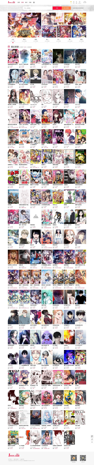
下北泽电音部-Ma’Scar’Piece (13, 425)
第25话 (34, 87)
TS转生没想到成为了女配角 (47, 64)
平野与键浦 (66, 405)
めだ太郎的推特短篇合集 (35, 445)
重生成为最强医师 (45, 365)
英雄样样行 (77, 305)
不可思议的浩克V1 (11, 184)
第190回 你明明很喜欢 (48, 267)
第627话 (79, 167)
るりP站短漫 (21, 445)
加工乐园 (32, 84)
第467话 (11, 187)
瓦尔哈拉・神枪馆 (67, 385)
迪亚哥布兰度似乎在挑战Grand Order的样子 (28, 425)
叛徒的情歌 (77, 405)
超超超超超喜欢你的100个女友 (14, 64)
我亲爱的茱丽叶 (11, 345)
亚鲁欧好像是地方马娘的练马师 (25, 204)
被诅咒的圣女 (55, 64)
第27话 (45, 328)
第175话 (34, 67)
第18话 (67, 187)
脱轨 (76, 244)
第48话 (34, 408)
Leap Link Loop (33, 104)
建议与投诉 (16, 459)
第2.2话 (11, 227)
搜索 (57, 8)
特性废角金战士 (56, 305)
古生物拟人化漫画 (45, 184)
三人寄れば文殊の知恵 (14, 127)
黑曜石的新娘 (55, 164)
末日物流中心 (66, 325)
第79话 (79, 328)
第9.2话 (79, 87)
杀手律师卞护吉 (67, 305)
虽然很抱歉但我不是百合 (35, 204)
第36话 (79, 428)
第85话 (22, 368)
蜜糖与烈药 (77, 365)
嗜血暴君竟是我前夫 (23, 164)
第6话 (34, 247)
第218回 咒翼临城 (58, 267)
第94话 (22, 107)
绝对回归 (9, 325)
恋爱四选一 (32, 345)
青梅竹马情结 (33, 365)
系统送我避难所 (33, 265)
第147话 (34, 227)
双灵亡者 (9, 385)
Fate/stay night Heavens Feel (24, 104)
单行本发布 (23, 388)
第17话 (79, 207)
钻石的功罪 (21, 144)
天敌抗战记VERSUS (46, 124)
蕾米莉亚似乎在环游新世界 (80, 124)
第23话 (67, 67)
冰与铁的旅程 (66, 64)
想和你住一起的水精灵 (46, 285)
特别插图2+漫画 (46, 448)
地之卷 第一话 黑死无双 (48, 247)
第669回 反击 (35, 267)
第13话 (11, 87)
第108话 (45, 348)
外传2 (22, 247)
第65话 (11, 107)
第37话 (79, 187)
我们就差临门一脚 (34, 385)
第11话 (22, 187)
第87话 (67, 247)
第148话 (11, 267)
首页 (19, 2)
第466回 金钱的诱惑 (69, 267)
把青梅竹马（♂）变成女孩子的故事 (15, 164)
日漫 (30, 2)
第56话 (56, 67)
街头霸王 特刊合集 (11, 144)
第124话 (56, 348)
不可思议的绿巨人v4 (79, 164)
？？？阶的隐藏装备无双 (24, 365)
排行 (26, 2)
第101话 (22, 147)
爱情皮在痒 (55, 244)
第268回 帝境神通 (58, 287)
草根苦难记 (32, 224)
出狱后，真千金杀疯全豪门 (24, 124)
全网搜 (66, 8)
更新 (22, 2)
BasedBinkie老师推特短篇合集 (36, 425)
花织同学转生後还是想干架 (24, 184)
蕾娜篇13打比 (23, 207)
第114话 (11, 167)
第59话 (67, 388)
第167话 (67, 87)
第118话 (56, 87)
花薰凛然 (66, 164)
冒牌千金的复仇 (78, 204)
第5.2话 (67, 127)
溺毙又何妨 (44, 305)
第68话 (56, 247)
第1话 (34, 107)
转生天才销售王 (33, 325)
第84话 (11, 247)
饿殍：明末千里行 (22, 224)
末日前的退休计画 (79, 325)
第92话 (79, 227)
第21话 (22, 87)
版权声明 (22, 459)
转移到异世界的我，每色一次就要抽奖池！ (61, 385)
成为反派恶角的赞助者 (23, 345)
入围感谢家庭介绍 (13, 408)
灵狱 (9, 224)
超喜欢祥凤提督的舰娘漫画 (58, 405)
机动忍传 (43, 244)
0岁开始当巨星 (44, 84)
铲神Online (55, 204)
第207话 (56, 227)
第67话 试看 (46, 147)
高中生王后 (66, 244)
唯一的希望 (55, 345)
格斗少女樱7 (12, 147)
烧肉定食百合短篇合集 (12, 124)
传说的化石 (66, 104)
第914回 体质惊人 (24, 287)
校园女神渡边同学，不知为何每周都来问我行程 (73, 124)
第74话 (34, 368)
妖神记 (31, 164)
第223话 (67, 348)
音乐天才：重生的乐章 (23, 64)
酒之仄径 (66, 425)
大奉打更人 (77, 285)
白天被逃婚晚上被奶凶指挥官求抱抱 (49, 265)
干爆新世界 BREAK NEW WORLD (37, 405)
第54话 (22, 328)
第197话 (11, 368)
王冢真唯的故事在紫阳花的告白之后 (50, 227)
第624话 (56, 408)
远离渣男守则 (22, 244)
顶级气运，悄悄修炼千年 (58, 285)
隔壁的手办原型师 (11, 445)
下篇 (67, 147)
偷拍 (42, 104)
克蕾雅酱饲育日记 (79, 144)
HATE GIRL (77, 104)
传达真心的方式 (56, 104)
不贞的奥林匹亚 (45, 445)
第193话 (67, 167)
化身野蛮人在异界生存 (12, 265)
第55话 (34, 207)
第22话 (45, 167)
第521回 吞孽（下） (36, 167)
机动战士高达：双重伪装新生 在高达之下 (50, 385)
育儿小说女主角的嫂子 (23, 84)
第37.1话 (67, 408)
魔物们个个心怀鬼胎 (34, 184)
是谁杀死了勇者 (67, 445)
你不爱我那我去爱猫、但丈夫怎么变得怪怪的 (51, 204)
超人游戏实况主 (56, 365)
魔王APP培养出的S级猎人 (69, 365)
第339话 (79, 127)
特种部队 (9, 204)
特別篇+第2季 (23, 267)
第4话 (34, 147)
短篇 (44, 107)
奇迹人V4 (55, 144)
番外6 (11, 67)
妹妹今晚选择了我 (45, 345)
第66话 (79, 67)
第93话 (11, 328)
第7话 (45, 207)
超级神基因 (66, 265)
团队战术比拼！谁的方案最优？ (38, 428)
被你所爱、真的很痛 (12, 104)
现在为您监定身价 (45, 325)
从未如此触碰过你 (11, 84)
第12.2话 (45, 408)
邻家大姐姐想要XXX (46, 405)
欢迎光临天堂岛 (56, 325)
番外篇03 (79, 368)
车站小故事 (77, 425)
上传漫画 (92, 439)
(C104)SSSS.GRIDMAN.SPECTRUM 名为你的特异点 (74, 144)
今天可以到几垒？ (79, 345)
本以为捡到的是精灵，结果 (37, 448)
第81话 (67, 328)
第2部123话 (23, 428)
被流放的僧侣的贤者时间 (58, 184)
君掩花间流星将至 (79, 184)
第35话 (34, 328)
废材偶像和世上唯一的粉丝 (24, 385)
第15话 (45, 87)
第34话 (45, 127)
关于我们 (10, 459)
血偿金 (43, 144)
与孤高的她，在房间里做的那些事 (48, 425)
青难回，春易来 (78, 84)
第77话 (79, 247)
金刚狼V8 (43, 164)
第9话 (56, 187)
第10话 (67, 448)
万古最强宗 (10, 305)
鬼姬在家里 (21, 405)
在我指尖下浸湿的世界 (57, 445)
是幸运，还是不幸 (67, 224)
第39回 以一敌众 (24, 127)
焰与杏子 (54, 124)
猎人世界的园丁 (22, 325)
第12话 (56, 127)
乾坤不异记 (77, 64)
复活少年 (32, 244)
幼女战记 (54, 84)
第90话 (56, 167)
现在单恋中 (77, 224)
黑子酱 (9, 405)
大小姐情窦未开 (33, 144)
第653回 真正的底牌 (81, 287)
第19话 (45, 67)
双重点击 (54, 224)
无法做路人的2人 (56, 425)
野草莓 (65, 204)
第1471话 (67, 428)
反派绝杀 (66, 345)
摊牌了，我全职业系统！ (24, 285)
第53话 (11, 428)
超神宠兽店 (55, 265)
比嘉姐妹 (66, 184)
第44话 (56, 207)
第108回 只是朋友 (24, 167)
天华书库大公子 (67, 84)
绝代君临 (9, 244)
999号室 (76, 385)
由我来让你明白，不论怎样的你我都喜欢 (38, 124)
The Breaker (10, 365)
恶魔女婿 (21, 265)
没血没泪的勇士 (33, 305)
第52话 (22, 67)
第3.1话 (22, 408)
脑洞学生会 (32, 64)
